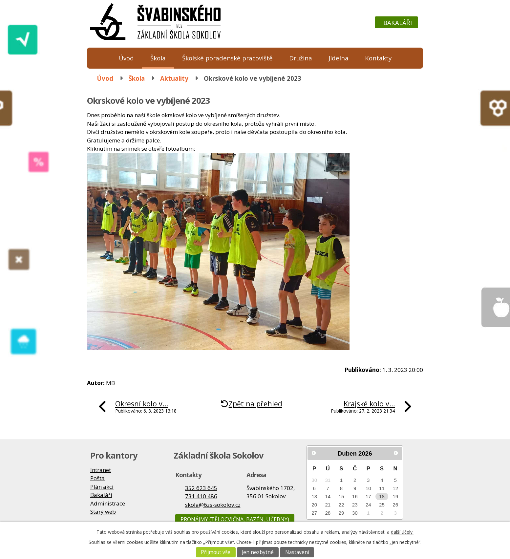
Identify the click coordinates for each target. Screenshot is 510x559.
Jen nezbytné (258, 552)
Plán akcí (102, 486)
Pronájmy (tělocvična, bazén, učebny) (235, 519)
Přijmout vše (215, 552)
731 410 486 (201, 496)
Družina (300, 58)
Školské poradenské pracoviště (227, 58)
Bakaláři (397, 22)
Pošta (97, 478)
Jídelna (339, 58)
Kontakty (378, 58)
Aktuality (174, 78)
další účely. (402, 532)
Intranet (100, 470)
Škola (158, 58)
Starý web (103, 511)
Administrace (107, 503)
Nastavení (297, 552)
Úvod (126, 58)
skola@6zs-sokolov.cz (213, 504)
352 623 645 (201, 488)
